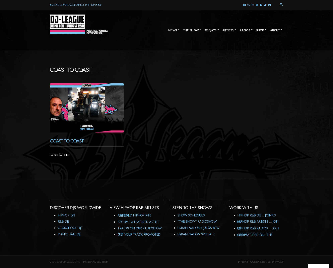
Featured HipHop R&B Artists (134, 215)
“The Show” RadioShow (197, 221)
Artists (227, 30)
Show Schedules (191, 215)
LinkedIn (269, 5)
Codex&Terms (260, 262)
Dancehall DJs (70, 234)
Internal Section (95, 262)
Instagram (244, 5)
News (172, 30)
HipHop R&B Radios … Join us (258, 228)
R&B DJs (63, 221)
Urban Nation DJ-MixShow (198, 228)
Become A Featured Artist (138, 222)
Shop (260, 30)
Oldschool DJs (70, 228)
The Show (191, 30)
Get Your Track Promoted (139, 234)
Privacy (277, 262)
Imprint (242, 262)
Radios (245, 30)
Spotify (256, 5)
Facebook (261, 5)
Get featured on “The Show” (254, 235)
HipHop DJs (66, 215)
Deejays (210, 30)
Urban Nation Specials (196, 234)
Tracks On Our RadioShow (140, 228)
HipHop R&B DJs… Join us (256, 215)
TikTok (265, 5)
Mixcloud (248, 5)
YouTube (252, 5)
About (275, 30)
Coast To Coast (67, 140)
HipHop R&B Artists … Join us (258, 221)
